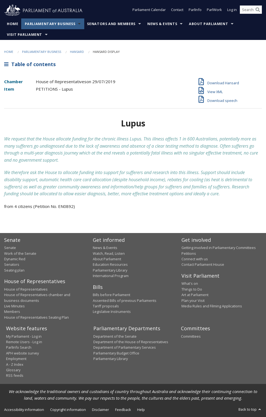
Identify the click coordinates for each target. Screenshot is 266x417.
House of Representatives (26, 289)
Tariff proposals (106, 306)
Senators (11, 264)
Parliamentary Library (110, 270)
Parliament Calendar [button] (149, 10)
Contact (177, 10)
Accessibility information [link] (24, 409)
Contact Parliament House (202, 264)
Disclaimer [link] (100, 409)
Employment (16, 358)
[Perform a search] (258, 10)
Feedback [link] (123, 409)
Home (12, 23)
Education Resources (110, 264)
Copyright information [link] (68, 409)
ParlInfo (195, 10)
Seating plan (14, 270)
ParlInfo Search (18, 347)
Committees (191, 336)
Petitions (188, 253)
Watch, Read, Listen (109, 253)
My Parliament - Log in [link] (24, 336)
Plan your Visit (193, 300)
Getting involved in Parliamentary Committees (218, 247)
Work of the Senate (20, 253)
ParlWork (214, 10)
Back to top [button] (250, 409)
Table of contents (30, 64)
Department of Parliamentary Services (124, 347)
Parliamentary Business (50, 23)
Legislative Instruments (112, 311)
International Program (111, 275)
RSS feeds (14, 375)
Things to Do (191, 289)
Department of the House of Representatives (130, 341)
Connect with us (194, 258)
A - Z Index (14, 364)
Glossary (13, 369)
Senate (10, 247)
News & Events (162, 23)
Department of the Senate (115, 336)
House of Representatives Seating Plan (36, 317)
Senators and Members (111, 23)
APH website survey (22, 353)
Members (12, 311)
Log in (232, 10)
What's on (189, 283)
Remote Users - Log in (24, 341)
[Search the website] (251, 10)
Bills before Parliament (111, 294)
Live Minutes (14, 306)
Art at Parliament (194, 294)
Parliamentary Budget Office (116, 353)
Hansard (77, 52)
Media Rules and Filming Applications (211, 306)
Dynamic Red (14, 258)
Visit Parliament (24, 34)
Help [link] (141, 409)
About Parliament (208, 23)
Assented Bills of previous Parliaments (124, 300)
